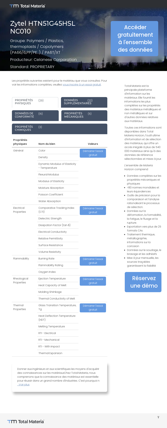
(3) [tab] (28, 128)
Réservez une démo (144, 282)
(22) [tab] (78, 102)
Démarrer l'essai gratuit (93, 153)
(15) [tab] (29, 115)
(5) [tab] (77, 115)
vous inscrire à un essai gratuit (82, 84)
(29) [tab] (29, 102)
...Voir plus (23, 384)
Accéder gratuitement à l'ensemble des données (135, 38)
